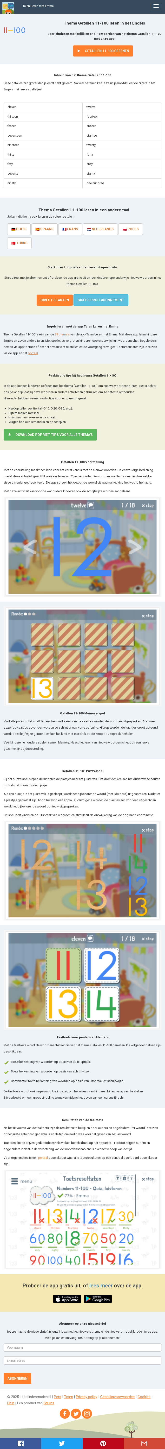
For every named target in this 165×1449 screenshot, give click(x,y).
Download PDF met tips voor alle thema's (50, 435)
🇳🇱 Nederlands (100, 229)
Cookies (144, 1397)
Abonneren (17, 1378)
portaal (33, 353)
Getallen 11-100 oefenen (103, 51)
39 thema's (62, 334)
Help (10, 1403)
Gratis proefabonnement (101, 300)
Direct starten (54, 300)
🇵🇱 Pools (131, 229)
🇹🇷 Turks (19, 243)
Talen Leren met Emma (38, 6)
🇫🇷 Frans (70, 229)
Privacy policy (86, 1397)
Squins (49, 1403)
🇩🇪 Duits (18, 229)
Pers (57, 1397)
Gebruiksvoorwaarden (117, 1397)
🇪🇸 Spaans (44, 229)
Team (68, 1397)
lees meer (101, 1286)
